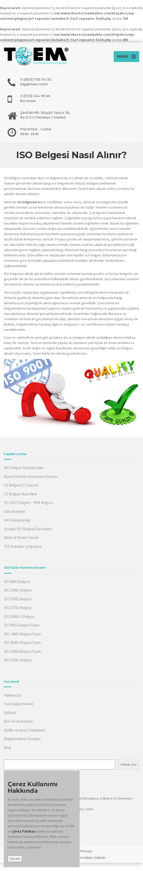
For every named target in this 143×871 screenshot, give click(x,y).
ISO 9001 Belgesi (17, 581)
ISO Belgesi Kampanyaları (23, 467)
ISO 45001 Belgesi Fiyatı (22, 642)
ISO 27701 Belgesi (18, 607)
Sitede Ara (128, 764)
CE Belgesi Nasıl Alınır (20, 494)
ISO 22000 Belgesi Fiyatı (22, 651)
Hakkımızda (12, 695)
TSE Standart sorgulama (22, 546)
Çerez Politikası (24, 831)
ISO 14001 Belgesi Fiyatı (22, 634)
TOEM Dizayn (82, 851)
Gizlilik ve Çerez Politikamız (24, 730)
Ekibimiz (10, 712)
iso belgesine (27, 202)
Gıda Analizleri (14, 511)
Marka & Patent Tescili (21, 537)
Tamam (15, 858)
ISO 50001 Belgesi (18, 590)
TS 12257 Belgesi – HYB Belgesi (28, 502)
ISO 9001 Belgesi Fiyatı (21, 625)
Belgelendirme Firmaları (22, 738)
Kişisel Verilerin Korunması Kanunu (31, 476)
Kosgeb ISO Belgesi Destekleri (28, 528)
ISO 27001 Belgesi (18, 599)
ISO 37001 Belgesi (18, 660)
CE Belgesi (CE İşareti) (21, 485)
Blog (7, 747)
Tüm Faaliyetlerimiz (19, 703)
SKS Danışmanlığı (17, 520)
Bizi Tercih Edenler (18, 721)
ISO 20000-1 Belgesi (19, 616)
